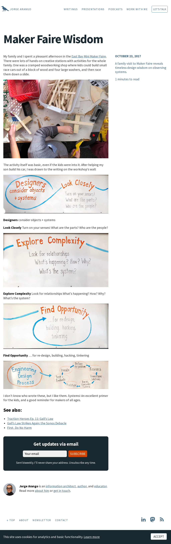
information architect (61, 486)
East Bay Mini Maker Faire (88, 56)
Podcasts (115, 9)
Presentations (93, 9)
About (24, 520)
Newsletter (42, 520)
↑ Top (11, 520)
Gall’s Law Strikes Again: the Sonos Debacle (36, 423)
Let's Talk (159, 9)
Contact (61, 520)
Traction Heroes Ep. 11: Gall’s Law (30, 419)
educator (100, 486)
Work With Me (137, 9)
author (82, 486)
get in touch (61, 491)
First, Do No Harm (19, 428)
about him (42, 491)
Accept (158, 537)
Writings (71, 9)
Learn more (92, 537)
